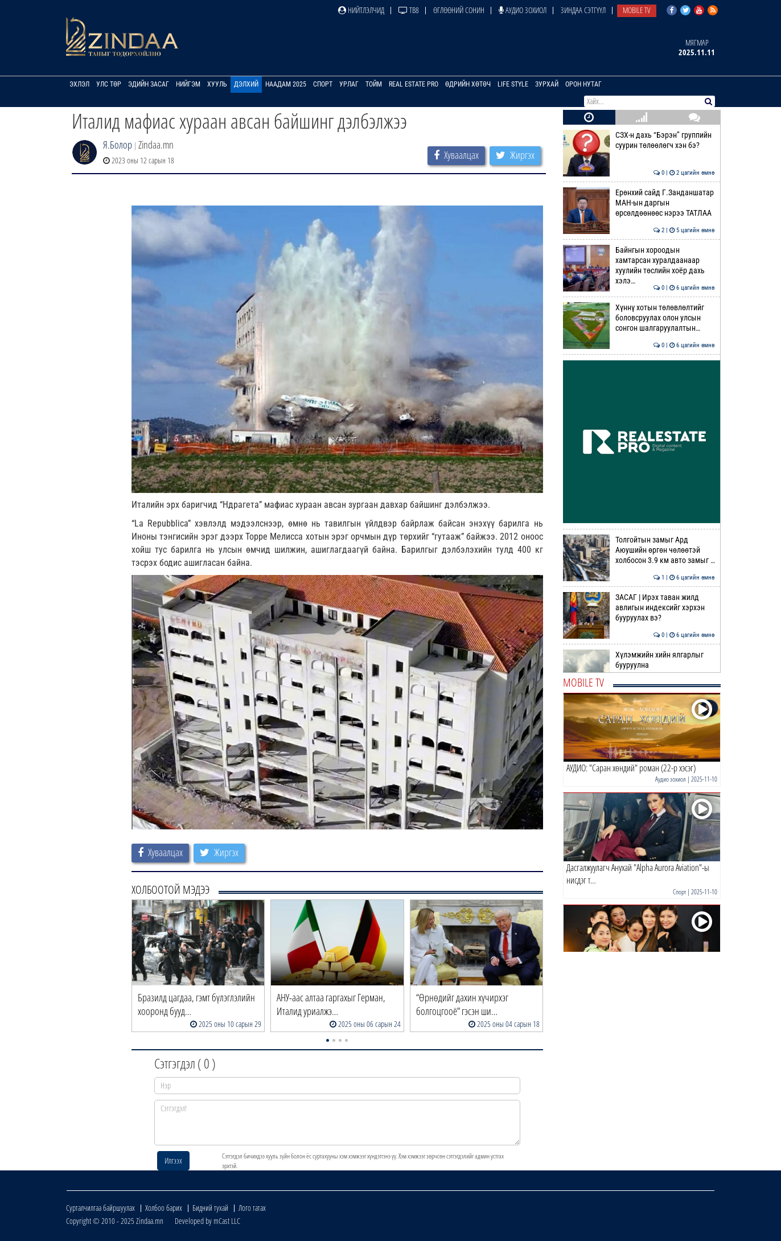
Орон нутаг (583, 84)
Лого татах (252, 1207)
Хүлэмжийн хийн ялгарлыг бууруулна (639, 660)
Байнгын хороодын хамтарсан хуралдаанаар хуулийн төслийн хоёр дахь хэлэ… (639, 265)
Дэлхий (246, 84)
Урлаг (349, 84)
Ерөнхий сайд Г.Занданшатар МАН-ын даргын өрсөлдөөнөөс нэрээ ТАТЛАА (639, 203)
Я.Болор (117, 144)
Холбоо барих (163, 1207)
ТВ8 (408, 10)
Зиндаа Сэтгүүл (583, 10)
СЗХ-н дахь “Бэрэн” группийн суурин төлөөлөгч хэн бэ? (639, 140)
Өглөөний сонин (458, 10)
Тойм (373, 84)
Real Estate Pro (413, 84)
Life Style (513, 84)
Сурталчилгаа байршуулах (100, 1207)
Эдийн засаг (148, 84)
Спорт (322, 84)
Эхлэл (79, 84)
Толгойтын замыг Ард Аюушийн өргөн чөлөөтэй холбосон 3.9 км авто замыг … (639, 550)
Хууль (217, 84)
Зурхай (546, 84)
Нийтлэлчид (361, 10)
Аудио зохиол (522, 10)
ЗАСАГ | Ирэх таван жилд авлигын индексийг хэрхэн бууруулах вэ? (639, 607)
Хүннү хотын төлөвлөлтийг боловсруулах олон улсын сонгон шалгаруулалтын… (639, 318)
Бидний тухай (210, 1207)
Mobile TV (637, 10)
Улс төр (108, 84)
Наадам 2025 (285, 84)
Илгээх (173, 1160)
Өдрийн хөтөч (468, 84)
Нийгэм (188, 84)
